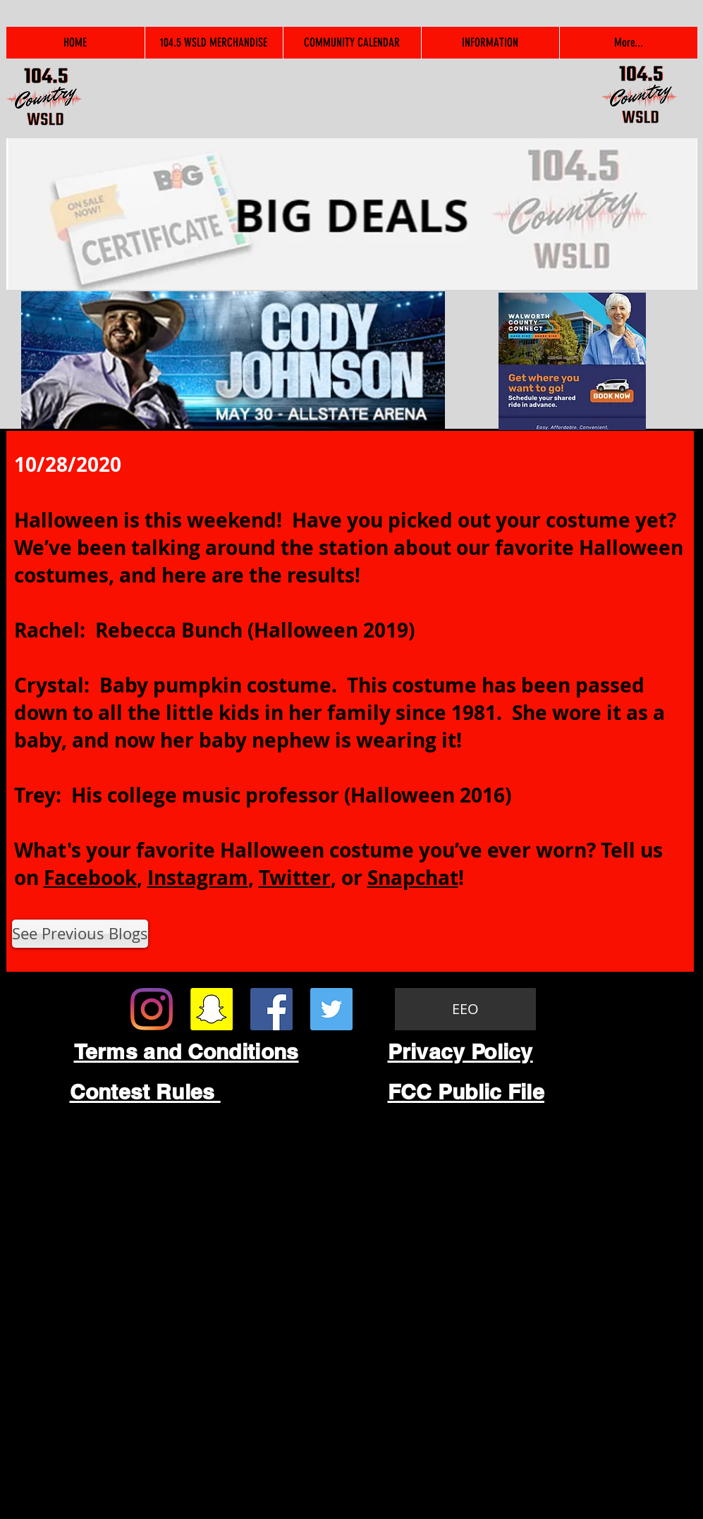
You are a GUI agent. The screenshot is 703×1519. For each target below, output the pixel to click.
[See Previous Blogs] (80, 934)
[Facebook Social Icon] (271, 1009)
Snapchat (412, 877)
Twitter (295, 877)
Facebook (90, 877)
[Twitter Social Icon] (331, 1009)
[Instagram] (151, 1009)
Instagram (197, 877)
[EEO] (465, 1009)
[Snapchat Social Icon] (211, 1009)
